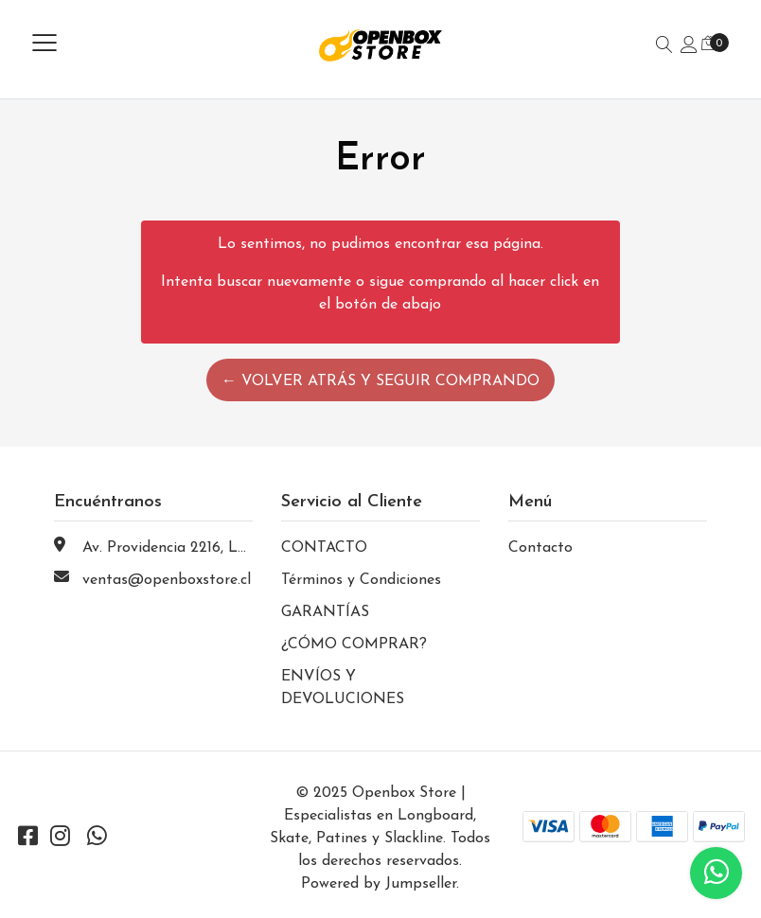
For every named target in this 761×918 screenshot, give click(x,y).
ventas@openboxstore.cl (166, 580)
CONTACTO (324, 548)
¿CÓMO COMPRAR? (354, 644)
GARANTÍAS (325, 612)
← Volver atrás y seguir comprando (380, 381)
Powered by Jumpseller (378, 884)
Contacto (540, 548)
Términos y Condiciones (361, 580)
